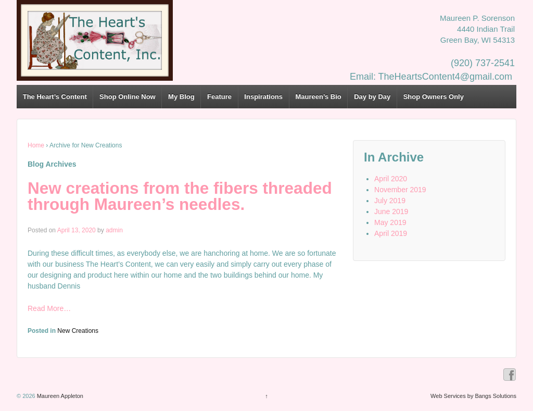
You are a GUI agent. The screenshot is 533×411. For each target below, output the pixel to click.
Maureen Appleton (59, 396)
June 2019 (391, 211)
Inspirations (263, 97)
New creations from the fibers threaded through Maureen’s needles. (180, 196)
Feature (219, 97)
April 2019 (390, 233)
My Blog (181, 97)
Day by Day (372, 97)
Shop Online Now (127, 97)
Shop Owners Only (433, 97)
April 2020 (390, 179)
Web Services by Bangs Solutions (473, 396)
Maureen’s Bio (318, 97)
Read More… (49, 308)
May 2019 (390, 222)
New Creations (77, 330)
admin (114, 230)
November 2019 (400, 189)
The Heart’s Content (55, 97)
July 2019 (389, 200)
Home (36, 145)
